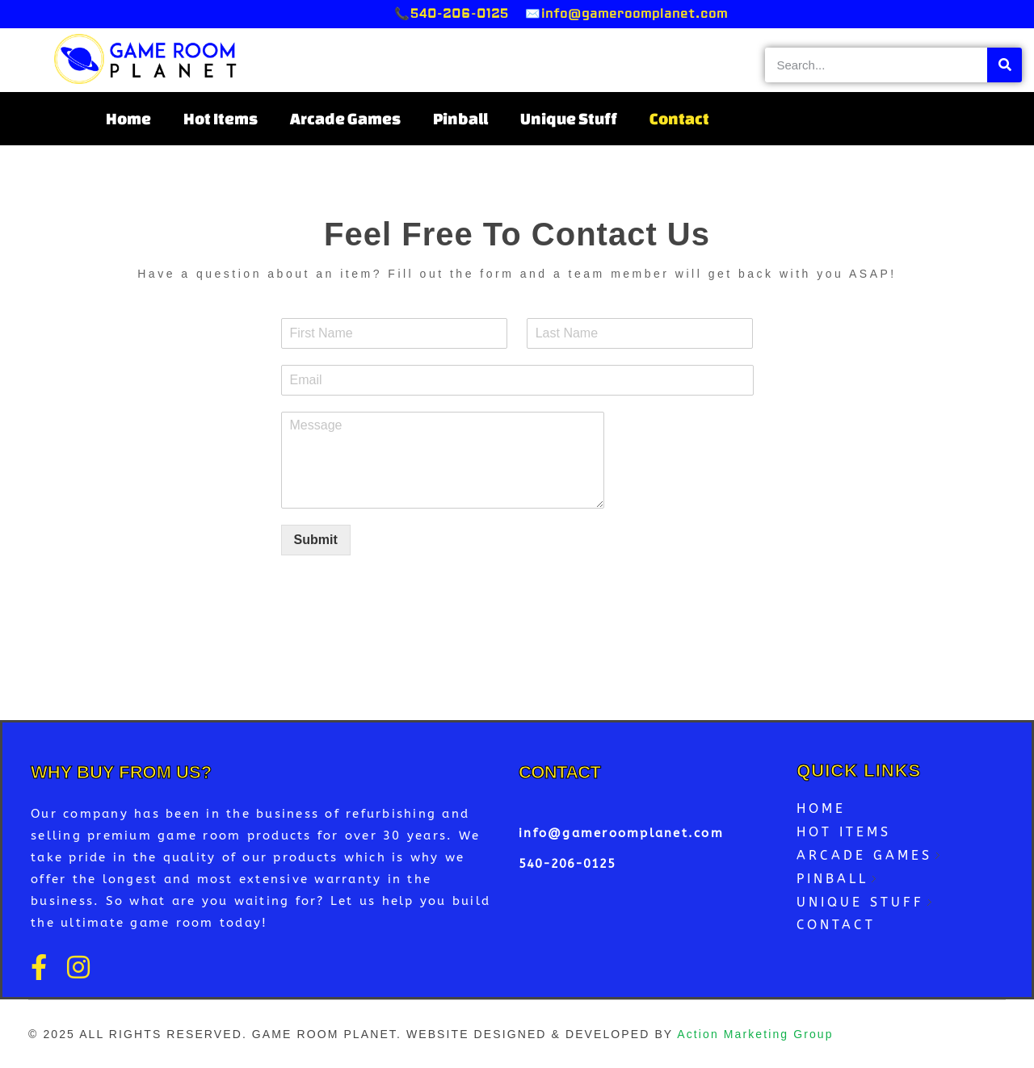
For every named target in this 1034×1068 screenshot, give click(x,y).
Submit (316, 540)
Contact (679, 118)
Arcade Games (345, 118)
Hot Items (220, 118)
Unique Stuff (568, 118)
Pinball (460, 118)
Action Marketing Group (755, 1034)
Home (128, 118)
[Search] (1004, 65)
